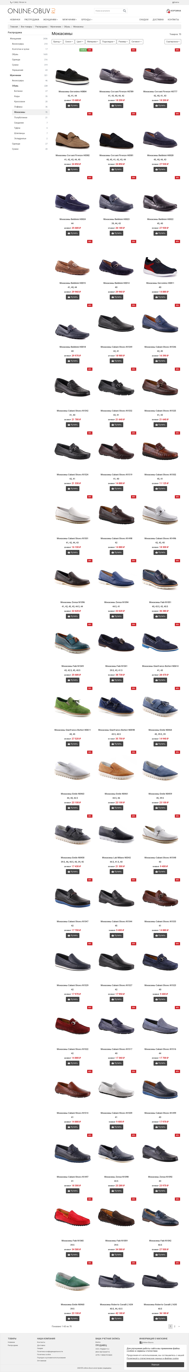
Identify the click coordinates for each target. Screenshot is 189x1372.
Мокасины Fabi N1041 (116, 666)
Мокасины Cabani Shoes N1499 (160, 1113)
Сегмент (136, 41)
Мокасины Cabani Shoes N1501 (72, 538)
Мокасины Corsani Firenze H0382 (73, 155)
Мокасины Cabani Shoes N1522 (72, 1049)
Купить (73, 105)
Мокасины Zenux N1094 (116, 602)
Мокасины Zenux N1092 (160, 1177)
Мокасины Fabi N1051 (160, 602)
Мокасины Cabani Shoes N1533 (160, 921)
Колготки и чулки (30, 49)
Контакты (173, 19)
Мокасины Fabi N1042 (160, 1240)
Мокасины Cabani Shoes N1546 (160, 347)
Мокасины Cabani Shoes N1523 (160, 985)
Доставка (158, 19)
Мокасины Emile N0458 (72, 857)
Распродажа (31, 19)
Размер (122, 41)
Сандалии (31, 123)
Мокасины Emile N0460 (72, 1304)
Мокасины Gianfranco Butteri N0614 (160, 666)
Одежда (30, 59)
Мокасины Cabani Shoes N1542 (72, 411)
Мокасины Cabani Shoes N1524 (72, 474)
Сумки (30, 65)
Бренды (87, 19)
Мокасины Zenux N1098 (116, 1177)
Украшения (30, 70)
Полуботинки (31, 117)
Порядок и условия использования (51, 1358)
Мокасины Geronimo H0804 (72, 91)
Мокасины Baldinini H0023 (116, 219)
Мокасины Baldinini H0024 (73, 219)
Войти (175, 2)
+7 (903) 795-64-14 (18, 2)
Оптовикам (41, 1361)
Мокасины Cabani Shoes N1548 (160, 857)
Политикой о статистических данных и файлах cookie (153, 1358)
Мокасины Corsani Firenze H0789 (116, 91)
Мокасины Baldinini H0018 (73, 347)
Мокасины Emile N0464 (160, 730)
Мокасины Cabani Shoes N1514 (72, 1113)
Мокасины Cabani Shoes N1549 (116, 347)
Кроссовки (31, 101)
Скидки (143, 19)
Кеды (31, 96)
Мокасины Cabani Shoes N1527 (116, 985)
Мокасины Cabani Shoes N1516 (160, 1049)
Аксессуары (30, 44)
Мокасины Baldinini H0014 (116, 283)
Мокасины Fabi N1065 (73, 1240)
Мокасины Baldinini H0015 (73, 283)
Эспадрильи (31, 138)
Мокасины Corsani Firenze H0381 (116, 155)
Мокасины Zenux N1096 (73, 602)
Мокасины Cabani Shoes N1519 (116, 474)
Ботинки (31, 91)
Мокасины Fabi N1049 (73, 666)
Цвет (79, 41)
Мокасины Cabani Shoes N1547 (72, 921)
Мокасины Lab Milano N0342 (116, 857)
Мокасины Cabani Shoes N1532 (116, 411)
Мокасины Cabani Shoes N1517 (116, 1049)
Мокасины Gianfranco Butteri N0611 (72, 730)
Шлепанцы (31, 133)
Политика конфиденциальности (50, 1351)
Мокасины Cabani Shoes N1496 (160, 538)
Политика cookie (44, 1354)
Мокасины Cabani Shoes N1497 (72, 1177)
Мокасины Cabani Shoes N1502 (160, 474)
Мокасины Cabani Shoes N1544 (116, 921)
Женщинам (50, 19)
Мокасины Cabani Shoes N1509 (116, 1113)
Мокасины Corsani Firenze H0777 (160, 91)
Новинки (15, 19)
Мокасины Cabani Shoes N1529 (72, 985)
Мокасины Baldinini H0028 (160, 155)
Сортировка (172, 41)
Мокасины (30, 112)
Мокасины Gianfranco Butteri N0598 (116, 730)
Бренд (56, 41)
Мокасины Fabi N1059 (116, 1240)
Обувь (30, 54)
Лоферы (31, 107)
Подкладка (107, 41)
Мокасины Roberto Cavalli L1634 (116, 1304)
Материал (92, 41)
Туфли (31, 128)
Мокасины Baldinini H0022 (160, 219)
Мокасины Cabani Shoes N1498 (116, 538)
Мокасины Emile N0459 (160, 794)
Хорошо (155, 1364)
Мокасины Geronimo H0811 (160, 283)
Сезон (68, 41)
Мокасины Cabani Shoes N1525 (160, 411)
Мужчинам (69, 19)
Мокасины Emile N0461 (116, 794)
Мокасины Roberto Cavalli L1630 (160, 1304)
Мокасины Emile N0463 (72, 794)
